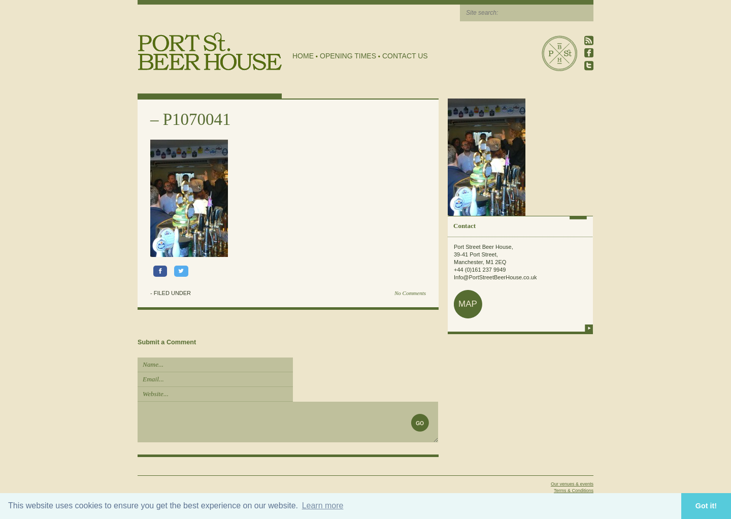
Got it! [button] (706, 506)
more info (589, 328)
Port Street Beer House (559, 53)
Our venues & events (572, 483)
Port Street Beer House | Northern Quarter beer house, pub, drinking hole (210, 52)
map (467, 304)
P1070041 (197, 119)
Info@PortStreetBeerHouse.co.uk (495, 277)
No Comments (410, 293)
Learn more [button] (323, 505)
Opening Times (348, 56)
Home (303, 56)
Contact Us (405, 56)
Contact (464, 226)
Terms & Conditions (573, 490)
